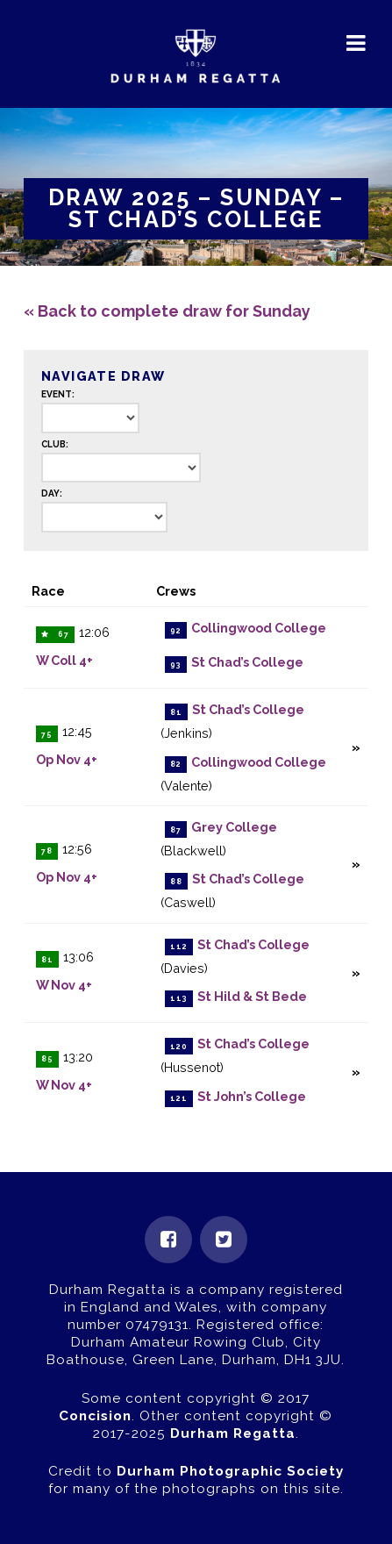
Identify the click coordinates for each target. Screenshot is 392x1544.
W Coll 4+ (64, 660)
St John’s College (251, 1096)
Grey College (234, 827)
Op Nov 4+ (66, 759)
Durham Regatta (233, 1433)
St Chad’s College (247, 662)
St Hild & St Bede (252, 996)
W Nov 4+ (64, 984)
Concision (95, 1416)
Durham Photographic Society (230, 1471)
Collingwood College (258, 628)
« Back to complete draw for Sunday (167, 311)
